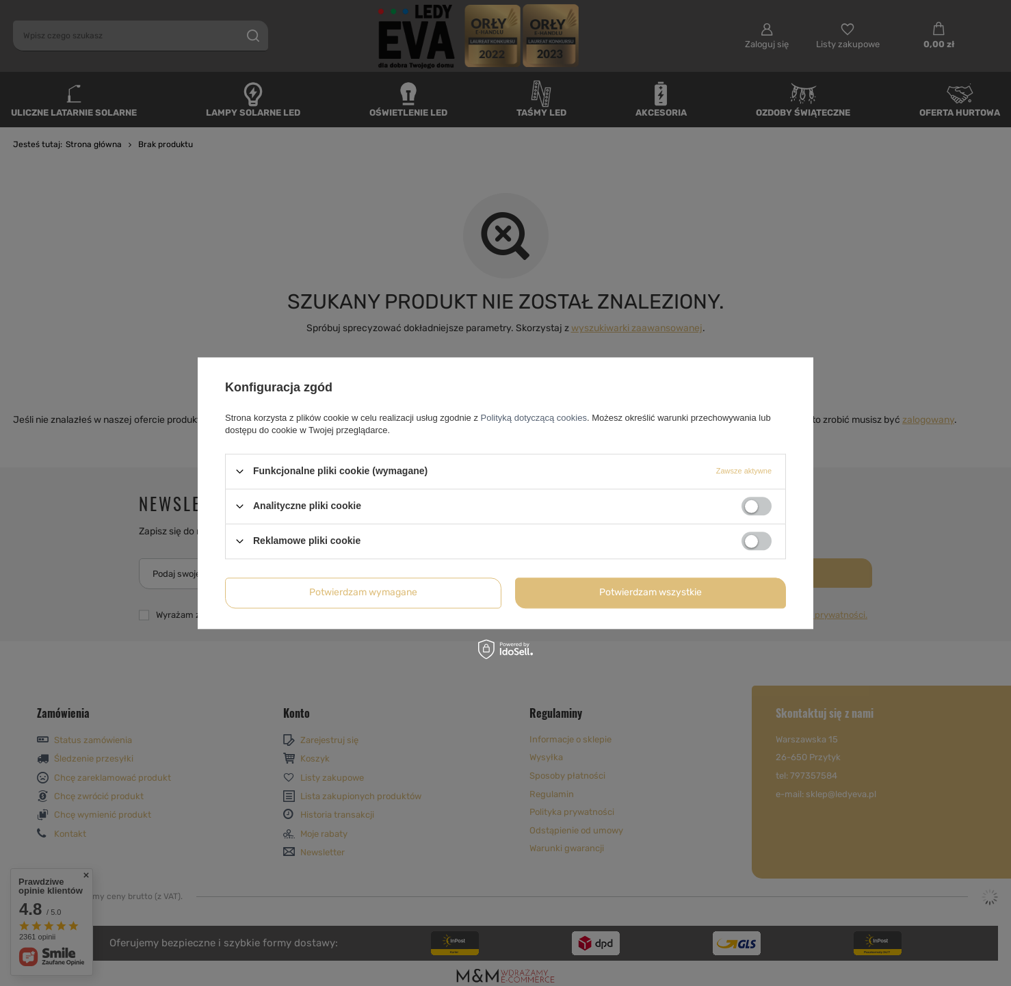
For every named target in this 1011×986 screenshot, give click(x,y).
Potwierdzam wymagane (363, 592)
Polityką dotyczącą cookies (534, 418)
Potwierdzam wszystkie (650, 592)
